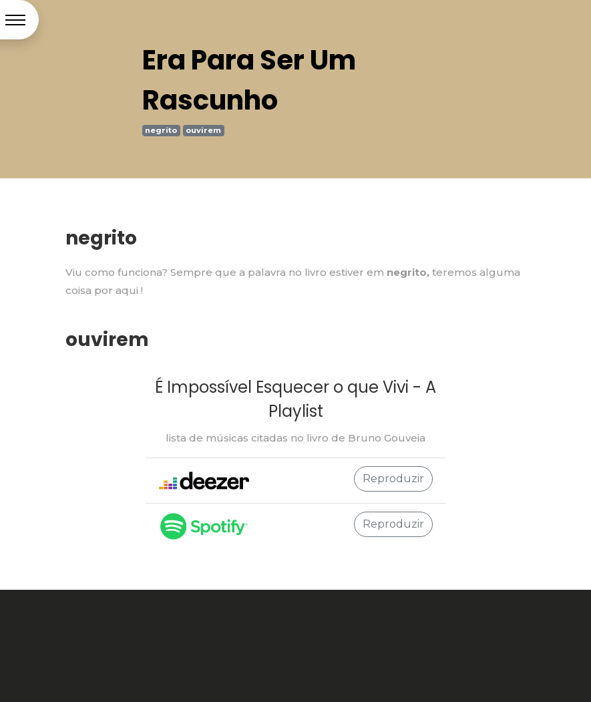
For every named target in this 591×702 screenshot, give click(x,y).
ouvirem (203, 130)
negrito (161, 130)
